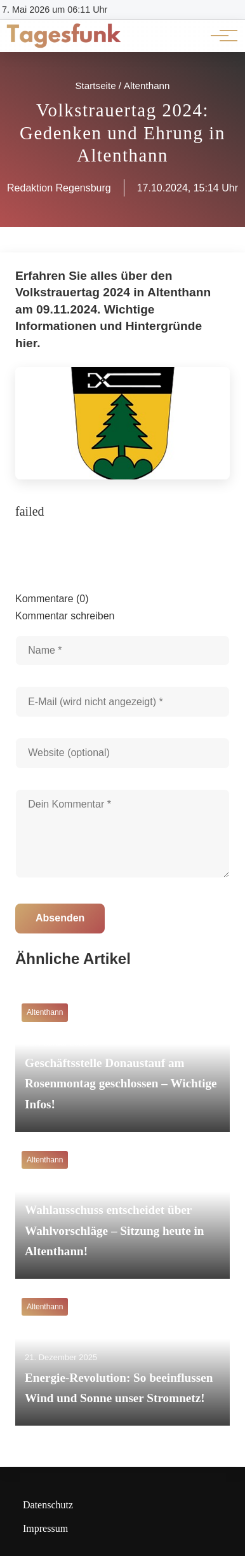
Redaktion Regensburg (59, 187)
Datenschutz (48, 1504)
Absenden (60, 917)
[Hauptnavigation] (220, 35)
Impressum (45, 1528)
